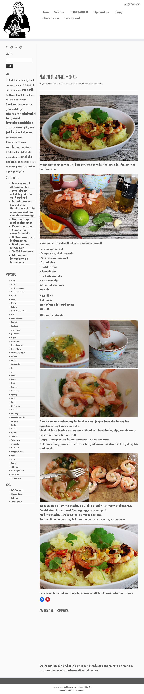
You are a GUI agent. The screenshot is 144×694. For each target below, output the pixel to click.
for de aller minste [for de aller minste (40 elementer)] (16, 100)
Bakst (13, 296)
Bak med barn (17, 292)
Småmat (15, 448)
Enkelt (14, 307)
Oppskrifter (101, 12)
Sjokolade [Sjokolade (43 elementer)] (25, 152)
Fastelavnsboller (18, 311)
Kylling (14, 395)
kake (13, 376)
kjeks (13, 379)
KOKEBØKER (79, 12)
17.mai (14, 284)
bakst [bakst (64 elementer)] (9, 80)
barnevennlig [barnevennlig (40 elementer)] (21, 80)
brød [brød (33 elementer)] (31, 80)
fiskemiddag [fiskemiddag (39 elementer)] (27, 95)
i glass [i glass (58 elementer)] (30, 127)
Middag (14, 414)
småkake (15, 444)
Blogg (119, 12)
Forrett (14, 322)
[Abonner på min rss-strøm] (8, 47)
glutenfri (15, 334)
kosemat (86, 84)
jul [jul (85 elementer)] (8, 132)
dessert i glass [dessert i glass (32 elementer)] (13, 90)
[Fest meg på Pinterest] (21, 47)
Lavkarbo (15, 406)
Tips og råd (72, 18)
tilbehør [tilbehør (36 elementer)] (30, 167)
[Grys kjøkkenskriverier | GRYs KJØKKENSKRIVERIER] (17, 19)
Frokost (14, 326)
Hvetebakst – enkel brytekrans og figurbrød (21, 194)
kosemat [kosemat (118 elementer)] (13, 142)
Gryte (13, 338)
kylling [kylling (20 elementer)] (23, 143)
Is (12, 368)
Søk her (59, 12)
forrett (79, 84)
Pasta (13, 429)
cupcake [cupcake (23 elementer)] (9, 85)
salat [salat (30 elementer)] (16, 152)
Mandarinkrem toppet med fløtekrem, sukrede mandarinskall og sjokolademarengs (22, 208)
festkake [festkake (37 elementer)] (10, 95)
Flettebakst (16, 319)
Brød (13, 299)
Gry (101, 84)
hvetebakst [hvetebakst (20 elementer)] (10, 128)
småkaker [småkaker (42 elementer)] (11, 162)
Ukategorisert (17, 471)
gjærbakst (16, 330)
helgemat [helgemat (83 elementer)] (13, 118)
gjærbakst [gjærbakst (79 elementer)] (13, 113)
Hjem (45, 12)
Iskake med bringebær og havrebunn (19, 259)
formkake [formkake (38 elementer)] (11, 104)
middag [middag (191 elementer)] (13, 147)
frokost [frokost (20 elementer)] (29, 105)
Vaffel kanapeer (22, 251)
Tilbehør (15, 467)
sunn (13, 459)
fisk (12, 315)
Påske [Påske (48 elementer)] (9, 152)
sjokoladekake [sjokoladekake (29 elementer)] (13, 157)
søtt (13, 456)
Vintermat (16, 478)
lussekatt (15, 410)
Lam (13, 402)
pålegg (14, 421)
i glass (14, 357)
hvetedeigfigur (18, 353)
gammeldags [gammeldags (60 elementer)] (14, 109)
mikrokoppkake (18, 417)
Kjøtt (13, 383)
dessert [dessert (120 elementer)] (28, 85)
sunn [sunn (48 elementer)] (20, 162)
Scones (14, 436)
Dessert (14, 303)
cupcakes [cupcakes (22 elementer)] (18, 85)
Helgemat (15, 341)
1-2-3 (13, 280)
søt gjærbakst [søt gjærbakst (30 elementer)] (18, 167)
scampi (95, 84)
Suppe (14, 463)
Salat (13, 433)
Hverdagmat (17, 345)
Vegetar (15, 475)
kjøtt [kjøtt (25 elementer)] (20, 138)
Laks (13, 398)
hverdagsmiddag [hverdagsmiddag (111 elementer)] (19, 123)
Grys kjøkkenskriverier (68, 687)
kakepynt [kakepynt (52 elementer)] (26, 132)
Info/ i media (50, 18)
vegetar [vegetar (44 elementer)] (20, 171)
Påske (13, 425)
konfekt (14, 387)
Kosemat (15, 391)
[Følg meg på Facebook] (12, 47)
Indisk (13, 360)
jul (12, 372)
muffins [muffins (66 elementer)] (26, 147)
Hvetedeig (16, 349)
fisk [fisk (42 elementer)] (18, 95)
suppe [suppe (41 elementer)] (27, 162)
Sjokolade (15, 440)
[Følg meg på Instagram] (17, 47)
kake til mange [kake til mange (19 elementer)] (11, 138)
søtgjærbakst (17, 452)
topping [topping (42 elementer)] (10, 171)
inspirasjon (16, 364)
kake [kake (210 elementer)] (15, 132)
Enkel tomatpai (22, 226)
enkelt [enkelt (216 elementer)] (27, 90)
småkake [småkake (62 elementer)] (26, 157)
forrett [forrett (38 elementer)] (21, 104)
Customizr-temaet (77, 690)
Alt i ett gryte (17, 288)
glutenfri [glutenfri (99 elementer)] (29, 113)
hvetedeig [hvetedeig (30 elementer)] (20, 128)
